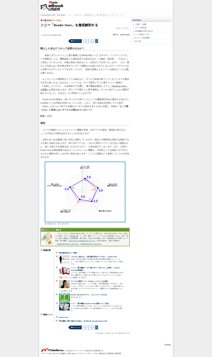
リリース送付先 (140, 28)
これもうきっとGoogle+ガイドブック (81, 241)
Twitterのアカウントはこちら (90, 244)
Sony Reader (61, 15)
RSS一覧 (138, 41)
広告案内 (62, 353)
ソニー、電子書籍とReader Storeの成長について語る (90, 303)
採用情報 (110, 353)
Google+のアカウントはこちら (68, 244)
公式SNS (55, 353)
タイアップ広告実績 (142, 38)
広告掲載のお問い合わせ (144, 31)
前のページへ (76, 41)
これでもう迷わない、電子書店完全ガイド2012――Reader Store (94, 257)
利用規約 (167, 345)
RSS (96, 353)
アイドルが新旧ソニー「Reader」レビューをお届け (89, 281)
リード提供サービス (142, 34)
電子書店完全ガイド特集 (68, 253)
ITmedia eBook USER (51, 6)
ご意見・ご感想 (140, 24)
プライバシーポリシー (86, 353)
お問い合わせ (72, 353)
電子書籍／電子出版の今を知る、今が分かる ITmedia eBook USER (83, 321)
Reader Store (63, 317)
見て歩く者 (74, 236)
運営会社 (102, 353)
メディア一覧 (46, 353)
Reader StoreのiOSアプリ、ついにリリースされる (89, 295)
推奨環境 (118, 353)
